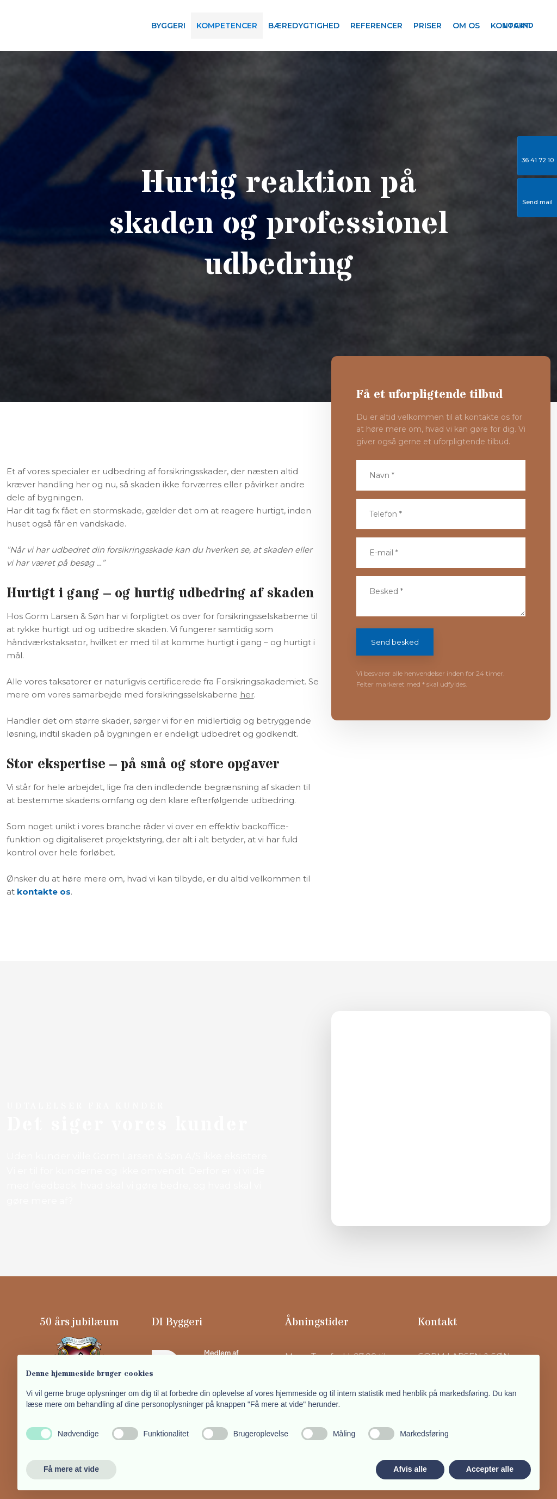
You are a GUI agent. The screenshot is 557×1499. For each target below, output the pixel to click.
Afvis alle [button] (409, 1469)
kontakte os (44, 891)
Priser (427, 25)
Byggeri (168, 25)
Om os (466, 25)
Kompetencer (226, 25)
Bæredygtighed (303, 25)
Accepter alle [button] (489, 1469)
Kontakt (510, 25)
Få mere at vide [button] (71, 1469)
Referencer (376, 25)
